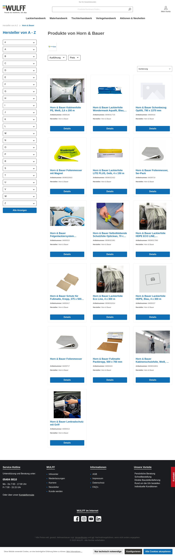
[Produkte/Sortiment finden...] (89, 9)
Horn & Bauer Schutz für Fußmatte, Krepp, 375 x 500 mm (65, 297)
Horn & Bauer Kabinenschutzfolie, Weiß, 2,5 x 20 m (153, 360)
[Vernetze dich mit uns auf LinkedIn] (98, 518)
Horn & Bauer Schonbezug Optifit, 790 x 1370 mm (151, 109)
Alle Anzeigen (20, 210)
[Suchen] (130, 9)
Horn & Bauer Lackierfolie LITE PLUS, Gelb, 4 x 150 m (108, 172)
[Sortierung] (154, 69)
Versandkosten (81, 537)
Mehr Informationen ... (74, 552)
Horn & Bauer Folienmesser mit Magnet (66, 172)
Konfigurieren (133, 551)
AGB (94, 474)
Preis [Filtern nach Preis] (74, 57)
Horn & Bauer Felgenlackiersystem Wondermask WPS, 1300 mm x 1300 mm (66, 235)
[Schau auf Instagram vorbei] (83, 518)
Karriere (52, 483)
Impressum (97, 478)
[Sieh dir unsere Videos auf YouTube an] (91, 518)
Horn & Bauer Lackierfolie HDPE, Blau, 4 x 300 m (150, 297)
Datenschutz (98, 483)
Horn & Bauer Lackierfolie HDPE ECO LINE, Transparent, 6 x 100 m (150, 235)
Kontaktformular (26, 495)
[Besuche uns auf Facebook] (76, 518)
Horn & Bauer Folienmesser (66, 359)
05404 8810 (10, 479)
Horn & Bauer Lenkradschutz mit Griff (66, 423)
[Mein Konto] (165, 9)
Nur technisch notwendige (108, 551)
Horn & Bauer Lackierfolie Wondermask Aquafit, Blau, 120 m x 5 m (108, 109)
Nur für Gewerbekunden (87, 2)
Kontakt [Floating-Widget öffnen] (173, 476)
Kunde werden (56, 491)
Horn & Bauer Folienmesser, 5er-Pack (152, 172)
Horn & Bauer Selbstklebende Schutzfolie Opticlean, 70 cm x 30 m (110, 235)
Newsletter (54, 487)
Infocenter (53, 474)
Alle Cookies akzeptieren (158, 551)
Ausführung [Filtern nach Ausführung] (57, 57)
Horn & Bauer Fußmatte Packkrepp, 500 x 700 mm (107, 360)
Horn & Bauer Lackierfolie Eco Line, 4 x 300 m (108, 297)
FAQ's (95, 487)
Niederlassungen (57, 478)
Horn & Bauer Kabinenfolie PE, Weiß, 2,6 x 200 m (65, 109)
